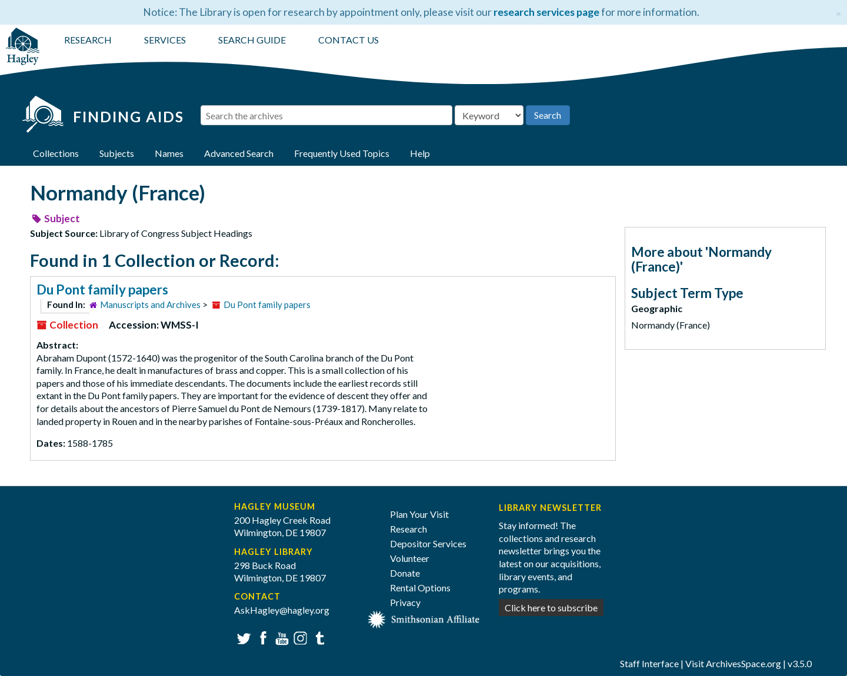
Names (169, 153)
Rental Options (420, 587)
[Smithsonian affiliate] (423, 618)
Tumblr (317, 636)
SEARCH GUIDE (252, 39)
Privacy (405, 602)
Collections (56, 153)
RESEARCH (88, 39)
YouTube (280, 636)
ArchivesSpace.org (743, 663)
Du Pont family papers (102, 289)
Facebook (261, 636)
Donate (405, 572)
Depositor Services (428, 543)
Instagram (299, 636)
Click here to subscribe (551, 607)
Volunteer (409, 558)
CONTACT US (348, 39)
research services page (546, 12)
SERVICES (165, 39)
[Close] (838, 12)
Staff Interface (649, 663)
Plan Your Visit (419, 514)
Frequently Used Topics (341, 153)
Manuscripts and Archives (150, 304)
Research (408, 528)
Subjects (116, 153)
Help (420, 153)
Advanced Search (239, 153)
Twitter (242, 636)
